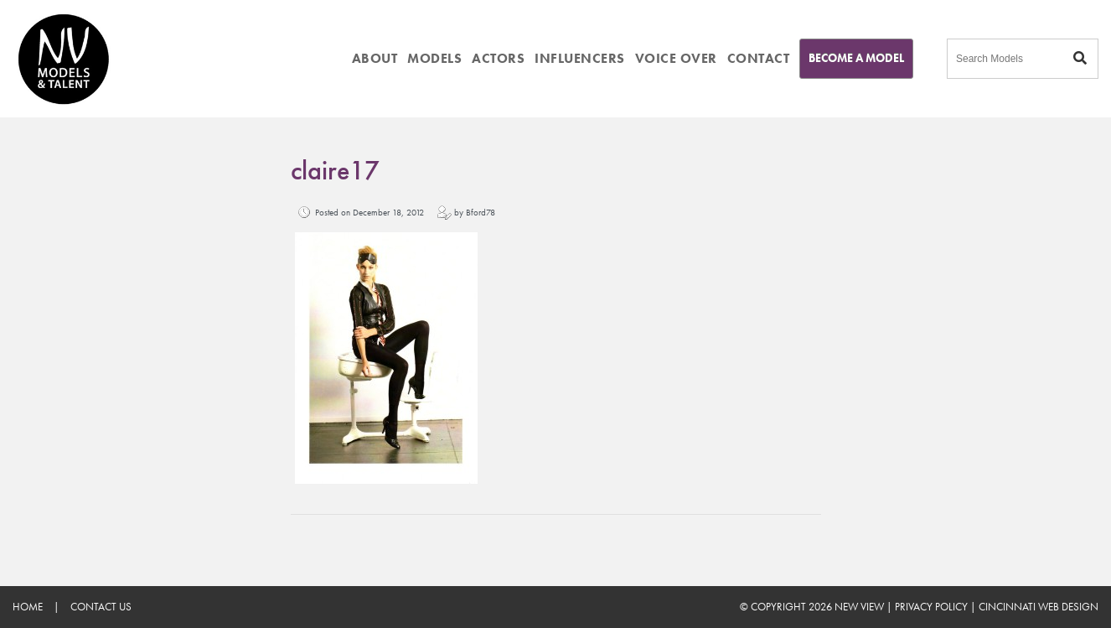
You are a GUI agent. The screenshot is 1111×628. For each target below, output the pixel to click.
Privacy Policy (931, 606)
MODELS (434, 58)
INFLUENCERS (580, 58)
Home (28, 606)
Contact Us (101, 606)
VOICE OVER (676, 58)
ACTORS (498, 58)
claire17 (335, 170)
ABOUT (375, 58)
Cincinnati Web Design (1038, 606)
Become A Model (856, 57)
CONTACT (758, 58)
